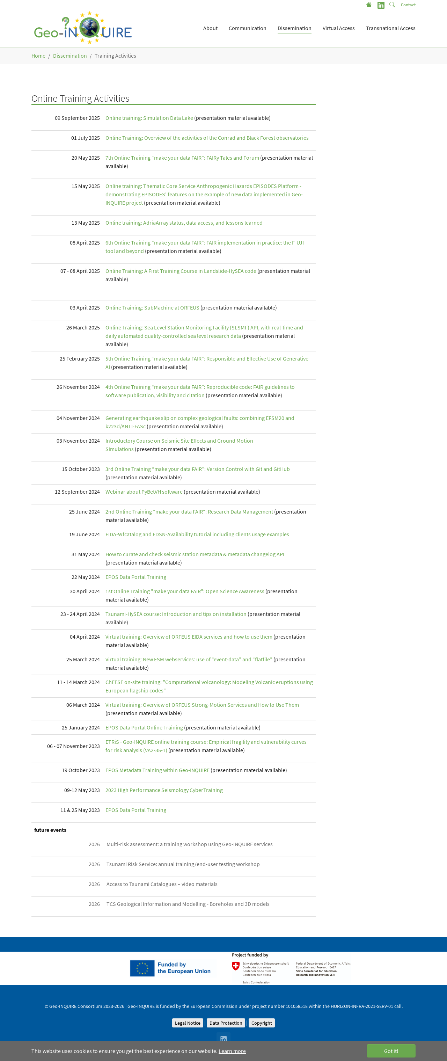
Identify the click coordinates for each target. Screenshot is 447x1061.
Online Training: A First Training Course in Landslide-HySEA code (180, 270)
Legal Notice (187, 1023)
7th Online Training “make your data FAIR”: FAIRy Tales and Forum (182, 157)
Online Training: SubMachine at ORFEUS (152, 307)
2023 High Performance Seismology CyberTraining (164, 789)
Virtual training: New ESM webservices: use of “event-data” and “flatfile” (188, 659)
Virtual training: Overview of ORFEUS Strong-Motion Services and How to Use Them (202, 704)
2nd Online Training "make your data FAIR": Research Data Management (189, 511)
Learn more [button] (232, 1050)
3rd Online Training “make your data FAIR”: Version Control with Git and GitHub (197, 468)
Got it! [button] (391, 1050)
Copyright (261, 1023)
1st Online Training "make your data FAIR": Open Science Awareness (185, 591)
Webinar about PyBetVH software (144, 491)
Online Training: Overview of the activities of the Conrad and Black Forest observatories (207, 137)
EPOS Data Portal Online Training (144, 727)
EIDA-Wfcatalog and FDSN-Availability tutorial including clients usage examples (197, 534)
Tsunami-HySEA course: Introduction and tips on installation (176, 613)
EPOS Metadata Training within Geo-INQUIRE (157, 769)
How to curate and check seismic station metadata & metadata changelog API (194, 554)
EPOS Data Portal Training (135, 576)
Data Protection (226, 1023)
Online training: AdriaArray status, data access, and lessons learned (184, 222)
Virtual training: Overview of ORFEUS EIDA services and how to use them (188, 636)
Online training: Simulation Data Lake (149, 117)
